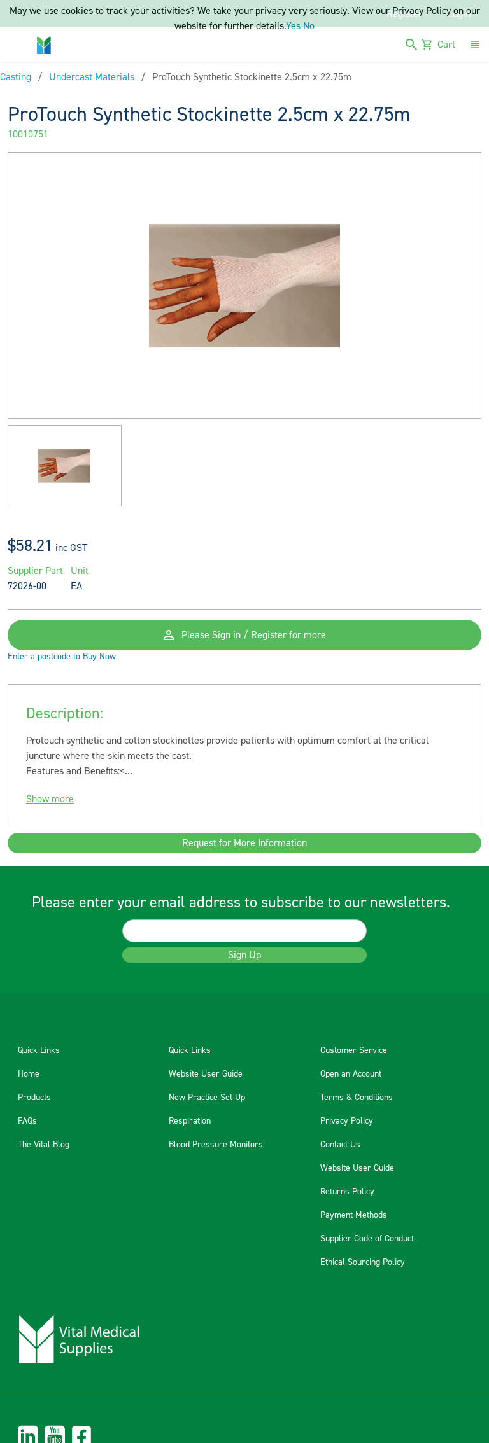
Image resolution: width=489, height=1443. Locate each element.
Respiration (190, 1121)
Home (28, 1074)
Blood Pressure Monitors (216, 1144)
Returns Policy (347, 1191)
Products (34, 1097)
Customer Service (353, 1050)
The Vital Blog (43, 1144)
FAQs (27, 1121)
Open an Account (350, 1074)
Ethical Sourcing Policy (362, 1262)
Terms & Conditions (356, 1097)
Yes (293, 26)
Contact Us (340, 1144)
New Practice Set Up (207, 1097)
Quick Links (39, 1050)
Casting (15, 77)
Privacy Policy (346, 1121)
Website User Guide (206, 1074)
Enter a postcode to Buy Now (62, 656)
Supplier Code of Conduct (367, 1238)
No (309, 26)
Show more (50, 799)
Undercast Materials (91, 77)
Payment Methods (353, 1215)
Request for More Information (244, 843)
